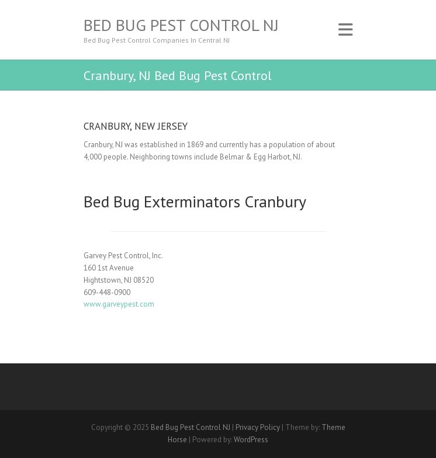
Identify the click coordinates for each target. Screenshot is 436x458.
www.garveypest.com (119, 304)
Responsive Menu (345, 29)
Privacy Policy (258, 427)
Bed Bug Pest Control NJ (181, 25)
